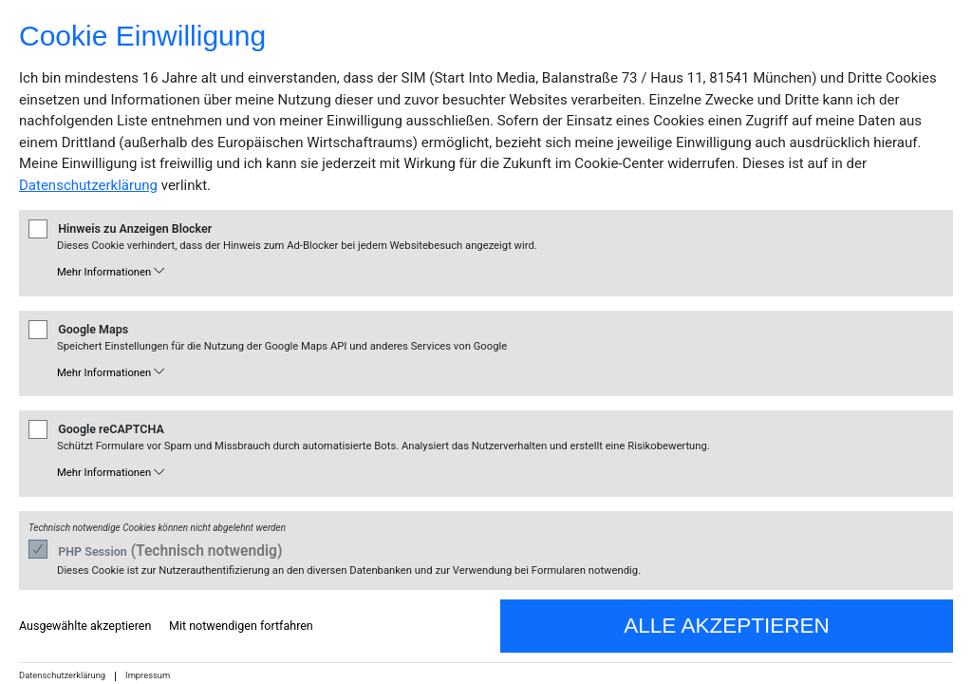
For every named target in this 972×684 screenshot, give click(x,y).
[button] (498, 273)
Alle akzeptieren (726, 625)
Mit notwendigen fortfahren (241, 625)
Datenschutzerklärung (88, 185)
